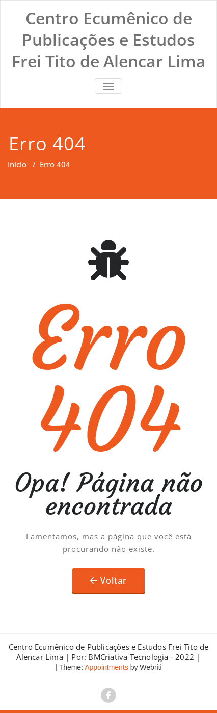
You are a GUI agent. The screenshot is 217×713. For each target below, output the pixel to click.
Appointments (105, 667)
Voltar (113, 580)
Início (17, 164)
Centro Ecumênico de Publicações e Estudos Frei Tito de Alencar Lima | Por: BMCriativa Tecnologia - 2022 (109, 652)
